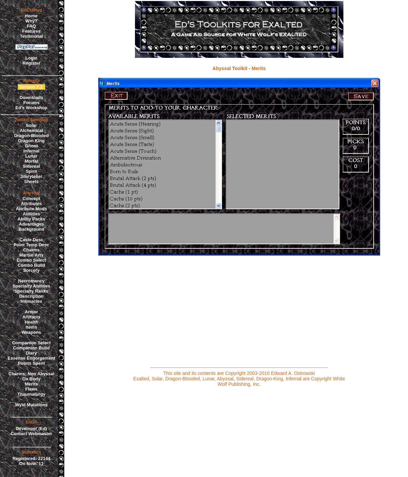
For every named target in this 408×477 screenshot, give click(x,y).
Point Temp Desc (31, 244)
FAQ (31, 26)
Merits (31, 383)
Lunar (31, 156)
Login (31, 58)
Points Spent (31, 363)
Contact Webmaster (31, 433)
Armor (31, 311)
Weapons (31, 332)
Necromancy (31, 280)
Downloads (31, 97)
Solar (31, 125)
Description (31, 296)
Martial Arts (31, 255)
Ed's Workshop (31, 107)
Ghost (31, 145)
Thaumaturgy (31, 394)
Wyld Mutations (31, 404)
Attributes (31, 203)
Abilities (31, 213)
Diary (31, 353)
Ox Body (31, 378)
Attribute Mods (31, 208)
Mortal (31, 161)
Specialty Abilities (31, 286)
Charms (31, 249)
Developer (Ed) (31, 428)
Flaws (31, 389)
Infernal (31, 150)
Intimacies (31, 301)
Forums (31, 102)
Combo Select (31, 260)
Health (31, 322)
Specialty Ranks (31, 291)
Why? (31, 20)
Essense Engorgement (31, 358)
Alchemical (31, 130)
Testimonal (31, 36)
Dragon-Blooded (31, 135)
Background (31, 229)
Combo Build (31, 265)
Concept (31, 198)
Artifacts (31, 316)
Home (31, 15)
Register (31, 63)
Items (31, 327)
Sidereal (31, 166)
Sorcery (31, 270)
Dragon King (31, 140)
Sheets (31, 181)
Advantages (31, 224)
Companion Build (31, 347)
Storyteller (31, 176)
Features (31, 31)
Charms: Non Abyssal (31, 373)
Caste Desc (31, 239)
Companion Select (31, 342)
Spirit (31, 171)
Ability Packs (31, 218)
